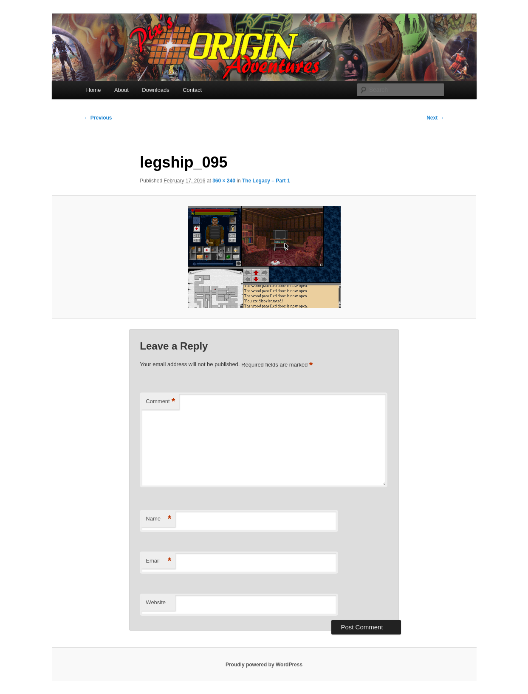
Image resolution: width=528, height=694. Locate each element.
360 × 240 (223, 181)
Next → (435, 118)
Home (93, 90)
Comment (160, 401)
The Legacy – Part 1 (266, 181)
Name (158, 519)
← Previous (98, 118)
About (121, 90)
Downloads (155, 90)
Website (156, 602)
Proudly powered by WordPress (264, 665)
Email (158, 561)
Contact (192, 90)
